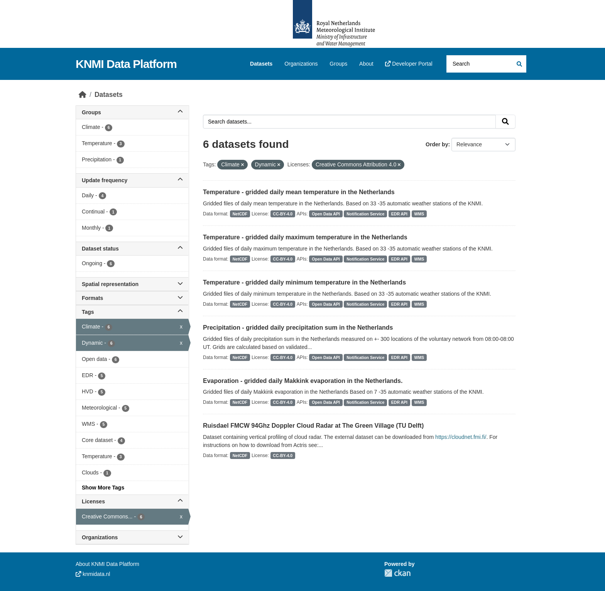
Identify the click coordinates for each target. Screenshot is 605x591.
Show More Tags (103, 487)
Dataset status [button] (132, 248)
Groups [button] (132, 112)
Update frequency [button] (132, 180)
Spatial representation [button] (132, 284)
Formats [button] (132, 298)
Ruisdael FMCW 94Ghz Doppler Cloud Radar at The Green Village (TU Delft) (313, 425)
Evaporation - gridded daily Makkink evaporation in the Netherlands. (302, 381)
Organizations (301, 64)
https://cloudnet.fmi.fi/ (460, 437)
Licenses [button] (132, 501)
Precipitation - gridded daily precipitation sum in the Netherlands (298, 327)
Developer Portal (408, 64)
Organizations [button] (132, 537)
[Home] (82, 94)
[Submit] (519, 64)
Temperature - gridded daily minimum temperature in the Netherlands (304, 282)
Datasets (261, 64)
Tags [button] (132, 311)
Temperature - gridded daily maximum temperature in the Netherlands (305, 237)
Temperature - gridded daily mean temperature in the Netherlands (299, 192)
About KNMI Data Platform (107, 564)
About (366, 64)
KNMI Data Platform (126, 64)
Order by (437, 144)
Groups (338, 64)
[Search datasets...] (486, 64)
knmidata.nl (93, 574)
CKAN (397, 573)
